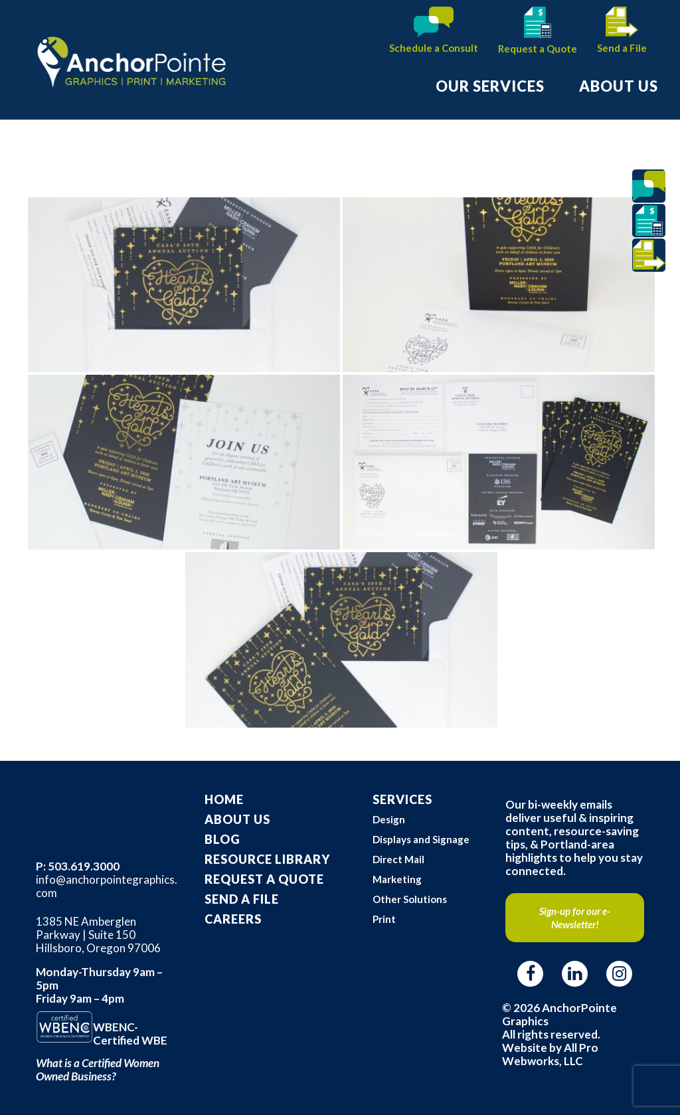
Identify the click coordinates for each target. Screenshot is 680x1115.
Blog (222, 839)
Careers (233, 919)
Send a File (622, 48)
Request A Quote (264, 879)
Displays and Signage (421, 839)
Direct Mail (398, 859)
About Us (237, 819)
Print (384, 919)
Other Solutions (410, 899)
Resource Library (267, 859)
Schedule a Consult (433, 48)
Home (224, 799)
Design (389, 819)
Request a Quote (537, 48)
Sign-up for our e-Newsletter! (574, 917)
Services (402, 799)
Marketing (397, 879)
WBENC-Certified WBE (130, 1033)
